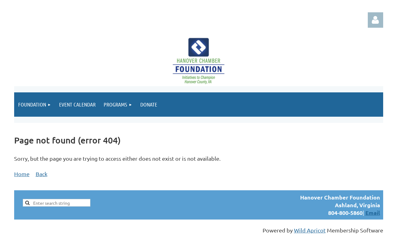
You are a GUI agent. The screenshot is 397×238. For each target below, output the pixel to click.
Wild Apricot (310, 230)
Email (372, 212)
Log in (375, 20)
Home (22, 174)
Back (41, 174)
